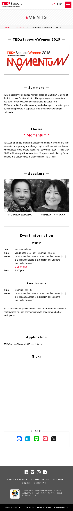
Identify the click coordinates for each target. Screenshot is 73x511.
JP (53, 4)
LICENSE (59, 479)
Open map (21, 267)
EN (60, 4)
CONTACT (42, 483)
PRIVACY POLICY (18, 479)
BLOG (27, 483)
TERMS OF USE (41, 479)
